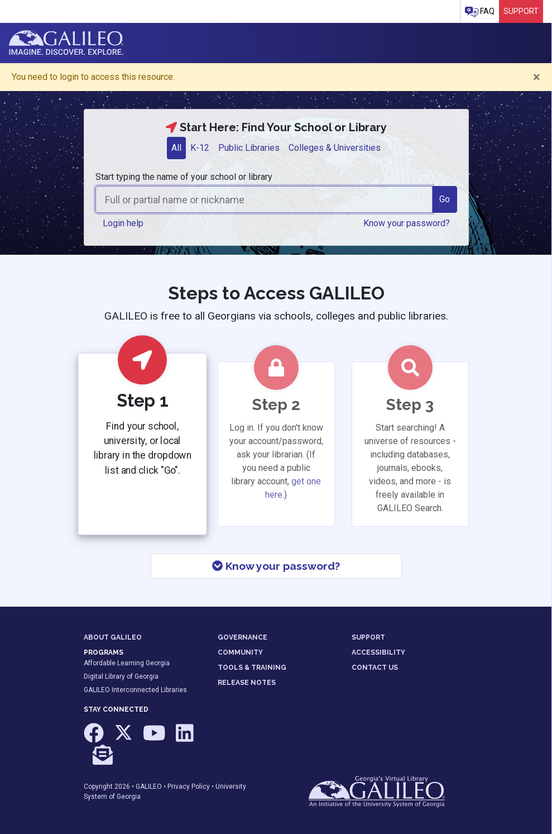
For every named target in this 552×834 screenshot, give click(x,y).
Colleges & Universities (335, 147)
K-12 (199, 147)
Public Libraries (249, 147)
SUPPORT (368, 637)
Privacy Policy (188, 786)
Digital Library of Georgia (121, 676)
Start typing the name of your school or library (183, 176)
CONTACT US (375, 667)
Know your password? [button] (406, 223)
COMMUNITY (240, 652)
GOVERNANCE (242, 637)
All (176, 147)
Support (521, 11)
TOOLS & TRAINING (252, 667)
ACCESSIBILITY (378, 652)
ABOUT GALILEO (113, 637)
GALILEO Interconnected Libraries (135, 690)
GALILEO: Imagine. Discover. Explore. (66, 43)
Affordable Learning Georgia (127, 663)
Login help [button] (123, 223)
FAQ (480, 12)
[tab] (176, 148)
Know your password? (276, 566)
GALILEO (149, 786)
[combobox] (264, 199)
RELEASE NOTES (247, 683)
